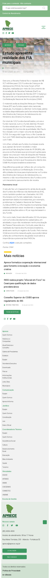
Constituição (6, 417)
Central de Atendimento (11, 13)
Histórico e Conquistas (6, 340)
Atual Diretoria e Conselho (7, 346)
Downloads (6, 367)
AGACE (4, 475)
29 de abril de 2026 (23, 291)
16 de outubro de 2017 (11, 72)
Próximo (21, 45)
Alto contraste (25, 3)
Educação (6, 455)
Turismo (5, 467)
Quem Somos (7, 335)
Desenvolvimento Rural (8, 450)
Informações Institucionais (7, 377)
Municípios (6, 386)
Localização (11, 550)
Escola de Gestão (9, 499)
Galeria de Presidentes (10, 352)
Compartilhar (28, 72)
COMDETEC (6, 491)
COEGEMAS (6, 487)
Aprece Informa (7, 401)
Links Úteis (6, 382)
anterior (8, 45)
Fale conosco (12, 557)
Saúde (4, 463)
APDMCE (5, 479)
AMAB (4, 483)
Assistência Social (8, 441)
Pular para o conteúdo (10, 3)
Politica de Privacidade (11, 571)
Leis (3, 421)
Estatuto (5, 355)
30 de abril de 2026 (20, 273)
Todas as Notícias (12, 312)
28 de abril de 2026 (27, 305)
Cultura (4, 445)
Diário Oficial (6, 425)
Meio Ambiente (7, 459)
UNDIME (5, 495)
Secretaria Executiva (9, 363)
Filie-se (4, 371)
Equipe (4, 359)
